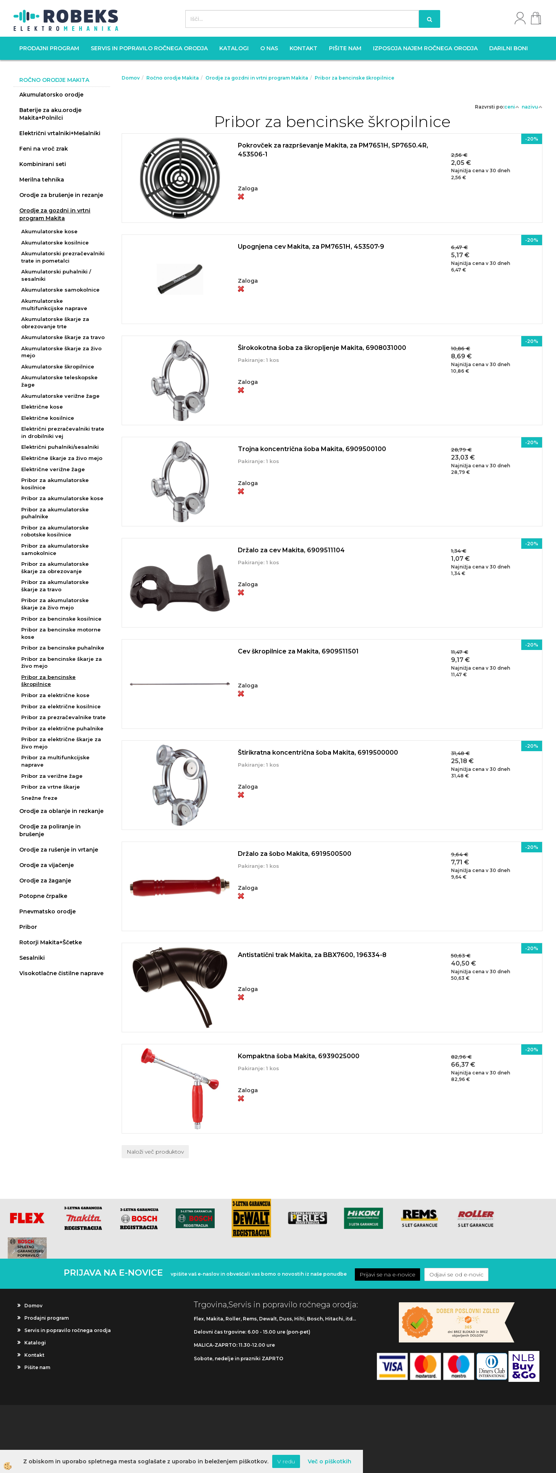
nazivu (532, 107)
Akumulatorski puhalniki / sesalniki (56, 275)
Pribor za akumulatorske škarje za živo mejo (55, 604)
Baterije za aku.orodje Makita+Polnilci (50, 114)
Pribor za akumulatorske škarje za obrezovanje (55, 567)
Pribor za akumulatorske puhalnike (55, 513)
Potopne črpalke (43, 896)
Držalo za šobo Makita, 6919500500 (294, 853)
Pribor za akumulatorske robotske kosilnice (55, 531)
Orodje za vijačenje (46, 865)
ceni (511, 107)
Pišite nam (345, 48)
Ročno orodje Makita (172, 78)
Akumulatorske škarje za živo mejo (61, 352)
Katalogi (234, 48)
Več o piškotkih (329, 1461)
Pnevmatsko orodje (47, 911)
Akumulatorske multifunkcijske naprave (54, 304)
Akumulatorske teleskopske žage (59, 381)
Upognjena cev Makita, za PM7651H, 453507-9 (311, 246)
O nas (269, 48)
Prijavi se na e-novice (387, 1274)
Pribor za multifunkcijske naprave (55, 761)
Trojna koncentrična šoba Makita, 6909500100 (312, 449)
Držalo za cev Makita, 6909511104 (291, 550)
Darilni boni (508, 48)
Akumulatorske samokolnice (60, 290)
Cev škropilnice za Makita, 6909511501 (298, 651)
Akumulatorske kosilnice (55, 242)
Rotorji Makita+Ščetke (50, 942)
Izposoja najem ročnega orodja (425, 48)
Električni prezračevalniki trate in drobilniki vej (62, 432)
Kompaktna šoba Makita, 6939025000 (298, 1056)
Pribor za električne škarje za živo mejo (61, 743)
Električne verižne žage (53, 469)
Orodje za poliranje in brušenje (50, 830)
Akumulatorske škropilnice (57, 366)
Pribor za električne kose (55, 695)
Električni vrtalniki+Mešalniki (59, 133)
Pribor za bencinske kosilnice (61, 619)
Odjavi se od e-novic (456, 1274)
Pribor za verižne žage (52, 776)
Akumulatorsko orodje (51, 94)
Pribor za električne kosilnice (61, 706)
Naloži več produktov (155, 1151)
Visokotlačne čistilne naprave (61, 973)
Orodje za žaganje (45, 880)
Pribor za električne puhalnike (62, 728)
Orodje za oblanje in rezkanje (61, 811)
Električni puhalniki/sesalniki (60, 447)
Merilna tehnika (41, 179)
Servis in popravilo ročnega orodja (149, 48)
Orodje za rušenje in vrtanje (58, 849)
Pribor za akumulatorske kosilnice (55, 483)
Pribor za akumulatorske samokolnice (55, 549)
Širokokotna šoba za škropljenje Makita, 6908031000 (322, 347)
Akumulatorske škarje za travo (63, 337)
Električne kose (42, 407)
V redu (286, 1461)
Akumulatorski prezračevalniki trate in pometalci (63, 257)
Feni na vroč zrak (43, 148)
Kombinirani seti (42, 164)
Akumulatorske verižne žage (60, 396)
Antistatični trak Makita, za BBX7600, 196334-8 (312, 955)
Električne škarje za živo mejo (61, 458)
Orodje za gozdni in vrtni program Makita (54, 214)
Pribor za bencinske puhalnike (62, 648)
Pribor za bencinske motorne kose (61, 633)
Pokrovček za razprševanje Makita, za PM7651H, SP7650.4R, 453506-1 (333, 150)
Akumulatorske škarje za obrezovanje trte (55, 322)
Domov (131, 78)
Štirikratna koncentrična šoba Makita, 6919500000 (318, 752)
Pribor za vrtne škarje (50, 787)
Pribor (28, 926)
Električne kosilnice (47, 418)
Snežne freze (39, 798)
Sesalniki (32, 957)
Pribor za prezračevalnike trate (63, 717)
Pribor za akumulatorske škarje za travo (55, 585)
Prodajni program (49, 48)
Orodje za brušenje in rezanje (61, 195)
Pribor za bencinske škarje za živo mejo (61, 662)
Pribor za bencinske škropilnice (48, 680)
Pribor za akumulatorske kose (62, 498)
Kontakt (303, 48)
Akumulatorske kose (49, 231)
